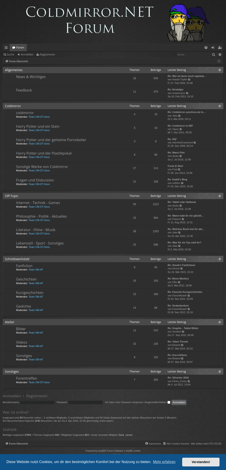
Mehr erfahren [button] (164, 462)
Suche (10, 54)
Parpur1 (176, 219)
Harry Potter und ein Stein (37, 126)
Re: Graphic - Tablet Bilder (183, 328)
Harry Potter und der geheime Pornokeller (51, 139)
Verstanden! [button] (201, 462)
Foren (20, 47)
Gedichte (23, 306)
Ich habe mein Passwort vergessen (124, 402)
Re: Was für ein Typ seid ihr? (184, 242)
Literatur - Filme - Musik (35, 229)
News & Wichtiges (31, 76)
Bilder (21, 328)
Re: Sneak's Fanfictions (181, 265)
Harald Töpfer (179, 79)
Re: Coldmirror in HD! (180, 125)
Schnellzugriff (7, 48)
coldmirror (25, 112)
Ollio (174, 282)
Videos (21, 342)
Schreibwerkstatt (17, 259)
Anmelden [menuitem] (214, 48)
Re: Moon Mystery (178, 278)
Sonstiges (24, 355)
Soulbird (176, 331)
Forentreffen (26, 378)
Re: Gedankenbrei (178, 305)
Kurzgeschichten (29, 292)
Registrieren (47, 54)
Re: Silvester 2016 (178, 377)
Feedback (24, 90)
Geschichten (26, 279)
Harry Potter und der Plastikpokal (44, 153)
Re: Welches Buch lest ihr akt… (186, 229)
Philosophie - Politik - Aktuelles (41, 216)
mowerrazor (178, 93)
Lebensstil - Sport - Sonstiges (40, 243)
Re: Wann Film (176, 152)
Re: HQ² (172, 139)
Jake (174, 115)
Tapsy (175, 129)
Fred (174, 169)
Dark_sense (126, 435)
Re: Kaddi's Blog (177, 179)
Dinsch (176, 268)
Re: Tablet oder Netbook (182, 202)
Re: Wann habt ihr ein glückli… (186, 215)
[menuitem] (206, 47)
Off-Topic (11, 196)
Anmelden (27, 54)
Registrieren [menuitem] (220, 48)
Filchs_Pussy (179, 381)
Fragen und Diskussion (35, 180)
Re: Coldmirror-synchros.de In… (187, 112)
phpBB (101, 451)
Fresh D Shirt (175, 166)
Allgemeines (14, 70)
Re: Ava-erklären (177, 355)
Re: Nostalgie (175, 89)
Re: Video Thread (178, 341)
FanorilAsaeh (179, 295)
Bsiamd (176, 345)
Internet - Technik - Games (38, 202)
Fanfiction (24, 265)
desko (175, 156)
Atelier (9, 322)
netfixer (176, 183)
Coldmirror (13, 106)
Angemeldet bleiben (157, 402)
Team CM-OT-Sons (39, 116)
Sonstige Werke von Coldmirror (42, 166)
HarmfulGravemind (182, 142)
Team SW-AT (36, 269)
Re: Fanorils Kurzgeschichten (185, 292)
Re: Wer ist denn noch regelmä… (187, 76)
